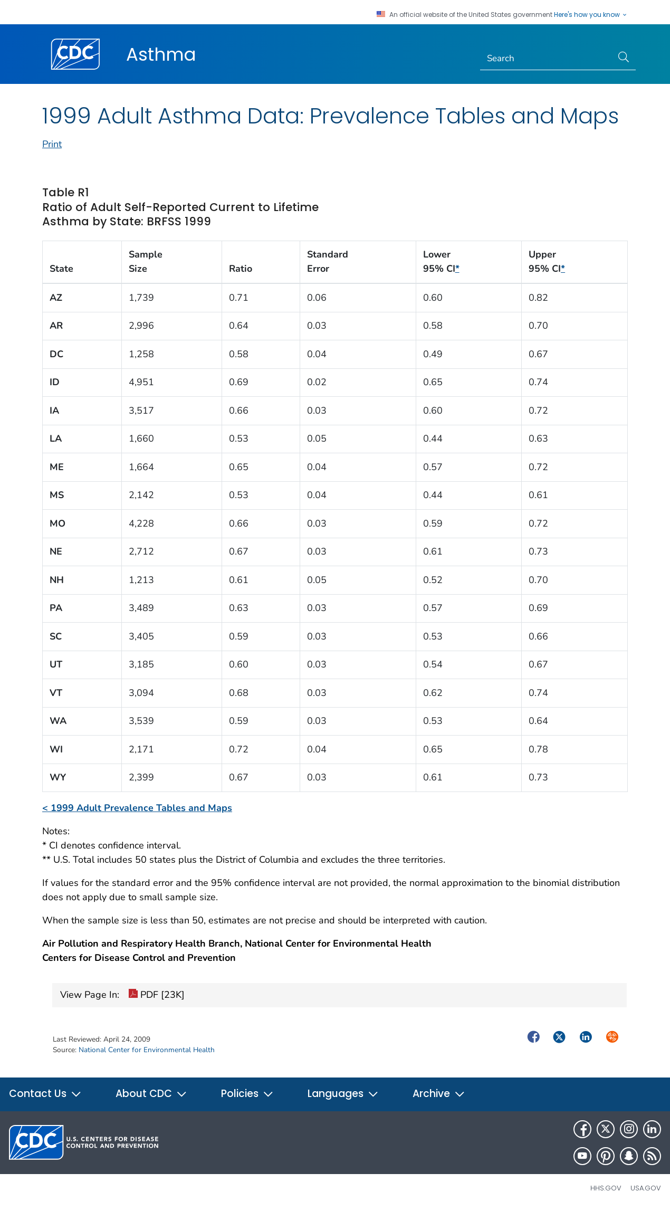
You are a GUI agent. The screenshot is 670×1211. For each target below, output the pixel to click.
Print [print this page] (52, 144)
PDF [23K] (156, 995)
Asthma (161, 54)
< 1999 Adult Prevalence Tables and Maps (137, 808)
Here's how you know (591, 14)
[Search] (546, 58)
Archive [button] (439, 1093)
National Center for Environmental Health (147, 1050)
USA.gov (645, 1188)
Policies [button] (247, 1093)
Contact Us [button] (45, 1093)
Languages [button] (343, 1093)
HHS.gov (605, 1188)
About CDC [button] (151, 1093)
